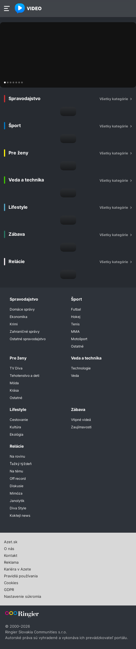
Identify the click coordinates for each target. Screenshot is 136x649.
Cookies (11, 582)
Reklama (11, 561)
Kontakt (10, 555)
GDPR (9, 589)
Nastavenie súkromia (22, 596)
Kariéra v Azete (17, 568)
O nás (9, 548)
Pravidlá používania (21, 575)
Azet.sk (10, 541)
